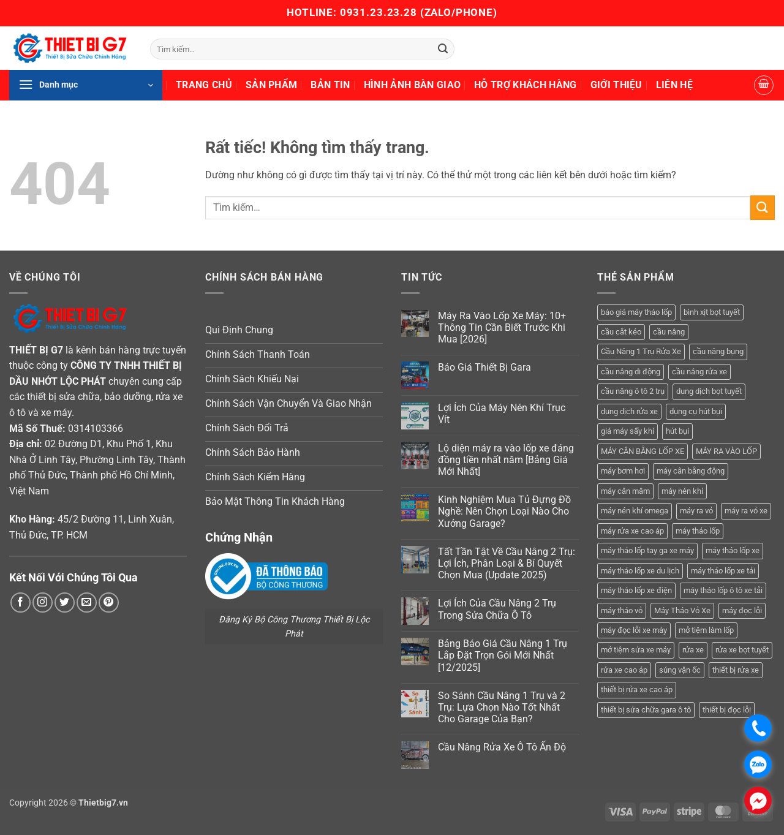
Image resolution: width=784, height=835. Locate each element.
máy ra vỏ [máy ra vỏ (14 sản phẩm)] (696, 510)
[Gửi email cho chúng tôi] (87, 602)
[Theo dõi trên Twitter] (65, 602)
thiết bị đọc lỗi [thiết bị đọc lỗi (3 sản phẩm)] (727, 709)
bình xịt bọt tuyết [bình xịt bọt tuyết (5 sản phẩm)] (712, 312)
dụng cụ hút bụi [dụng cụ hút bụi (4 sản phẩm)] (695, 411)
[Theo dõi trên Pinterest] (109, 602)
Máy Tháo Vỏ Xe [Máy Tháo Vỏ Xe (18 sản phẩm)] (682, 610)
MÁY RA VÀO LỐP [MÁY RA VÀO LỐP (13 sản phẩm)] (726, 451)
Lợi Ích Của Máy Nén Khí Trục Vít (501, 413)
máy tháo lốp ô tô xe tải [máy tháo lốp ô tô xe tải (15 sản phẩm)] (723, 590)
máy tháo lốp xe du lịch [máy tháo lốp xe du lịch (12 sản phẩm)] (640, 570)
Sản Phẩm (272, 85)
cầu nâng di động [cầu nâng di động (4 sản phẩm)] (630, 371)
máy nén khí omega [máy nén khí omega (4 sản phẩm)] (634, 510)
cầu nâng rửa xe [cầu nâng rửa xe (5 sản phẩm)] (699, 371)
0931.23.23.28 (380, 12)
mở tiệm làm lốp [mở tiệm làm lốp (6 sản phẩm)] (706, 630)
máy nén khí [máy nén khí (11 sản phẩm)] (682, 491)
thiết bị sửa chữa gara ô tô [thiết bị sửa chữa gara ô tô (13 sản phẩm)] (646, 709)
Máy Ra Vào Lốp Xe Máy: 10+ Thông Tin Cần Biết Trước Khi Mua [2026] (502, 327)
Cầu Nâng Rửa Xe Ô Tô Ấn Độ (502, 747)
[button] (85, 85)
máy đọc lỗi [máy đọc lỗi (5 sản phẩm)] (742, 610)
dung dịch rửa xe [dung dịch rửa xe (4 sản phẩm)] (629, 411)
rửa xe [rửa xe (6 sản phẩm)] (693, 649)
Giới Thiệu (616, 85)
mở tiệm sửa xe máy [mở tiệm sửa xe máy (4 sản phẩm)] (636, 649)
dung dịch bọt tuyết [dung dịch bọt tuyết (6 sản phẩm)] (709, 391)
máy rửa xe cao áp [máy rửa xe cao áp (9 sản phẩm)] (632, 530)
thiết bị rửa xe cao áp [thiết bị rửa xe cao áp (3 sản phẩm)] (637, 689)
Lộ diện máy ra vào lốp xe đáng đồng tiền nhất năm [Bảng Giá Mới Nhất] (506, 459)
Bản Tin (330, 85)
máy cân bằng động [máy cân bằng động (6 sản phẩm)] (691, 470)
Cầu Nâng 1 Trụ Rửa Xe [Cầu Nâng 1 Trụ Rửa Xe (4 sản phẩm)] (641, 351)
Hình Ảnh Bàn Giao (412, 85)
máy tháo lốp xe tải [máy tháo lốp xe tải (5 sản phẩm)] (723, 570)
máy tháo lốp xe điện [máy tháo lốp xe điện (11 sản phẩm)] (636, 590)
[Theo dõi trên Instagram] (42, 602)
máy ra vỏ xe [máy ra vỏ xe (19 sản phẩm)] (746, 510)
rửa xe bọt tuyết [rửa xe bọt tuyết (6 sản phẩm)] (742, 649)
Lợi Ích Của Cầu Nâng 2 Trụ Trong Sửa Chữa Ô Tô (497, 609)
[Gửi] (443, 49)
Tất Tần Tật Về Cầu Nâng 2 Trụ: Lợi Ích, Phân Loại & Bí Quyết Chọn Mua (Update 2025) (506, 563)
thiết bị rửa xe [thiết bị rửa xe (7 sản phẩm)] (735, 669)
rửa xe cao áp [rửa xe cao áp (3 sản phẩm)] (624, 669)
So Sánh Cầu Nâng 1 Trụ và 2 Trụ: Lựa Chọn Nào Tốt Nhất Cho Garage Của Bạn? (501, 707)
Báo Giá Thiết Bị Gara (484, 367)
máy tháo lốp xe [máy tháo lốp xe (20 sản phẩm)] (733, 550)
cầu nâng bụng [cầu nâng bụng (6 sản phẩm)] (718, 351)
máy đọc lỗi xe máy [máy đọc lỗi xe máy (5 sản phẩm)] (634, 630)
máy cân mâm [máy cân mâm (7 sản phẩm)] (625, 491)
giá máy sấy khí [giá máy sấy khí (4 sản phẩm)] (627, 431)
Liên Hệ (674, 85)
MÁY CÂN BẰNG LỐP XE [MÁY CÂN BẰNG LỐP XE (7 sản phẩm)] (642, 451)
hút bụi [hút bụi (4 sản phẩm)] (677, 431)
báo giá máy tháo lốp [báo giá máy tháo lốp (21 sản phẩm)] (636, 312)
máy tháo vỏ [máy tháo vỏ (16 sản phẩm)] (622, 610)
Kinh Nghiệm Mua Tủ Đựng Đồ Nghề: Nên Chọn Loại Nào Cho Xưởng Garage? (504, 511)
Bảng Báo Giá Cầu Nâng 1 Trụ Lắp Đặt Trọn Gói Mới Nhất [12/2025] (502, 655)
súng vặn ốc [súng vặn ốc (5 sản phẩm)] (680, 669)
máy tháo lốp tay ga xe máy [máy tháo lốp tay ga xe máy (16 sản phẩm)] (647, 550)
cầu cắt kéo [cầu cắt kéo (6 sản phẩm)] (621, 331)
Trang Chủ (204, 85)
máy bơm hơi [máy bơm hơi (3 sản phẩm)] (623, 470)
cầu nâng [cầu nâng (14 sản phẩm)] (669, 331)
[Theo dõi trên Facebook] (20, 602)
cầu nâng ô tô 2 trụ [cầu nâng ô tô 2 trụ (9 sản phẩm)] (633, 391)
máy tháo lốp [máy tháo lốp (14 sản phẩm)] (698, 530)
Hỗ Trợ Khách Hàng (525, 85)
